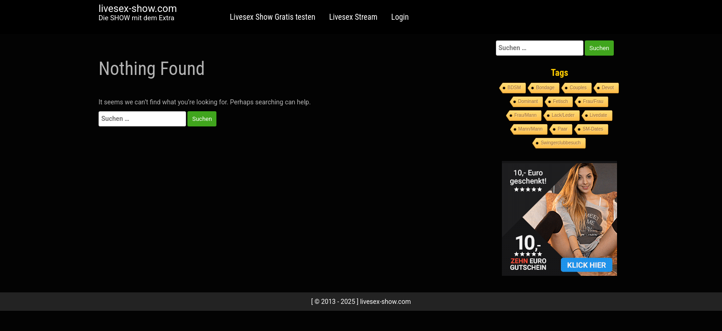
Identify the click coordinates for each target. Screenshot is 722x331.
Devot (608, 87)
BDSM (514, 87)
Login (400, 17)
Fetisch (560, 101)
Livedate (598, 115)
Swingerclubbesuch (561, 142)
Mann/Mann (530, 128)
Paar (562, 128)
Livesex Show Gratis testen (272, 17)
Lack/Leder (563, 115)
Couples (578, 87)
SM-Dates (592, 128)
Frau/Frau (593, 101)
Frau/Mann (525, 115)
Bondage (545, 87)
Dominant (528, 101)
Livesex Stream (353, 17)
